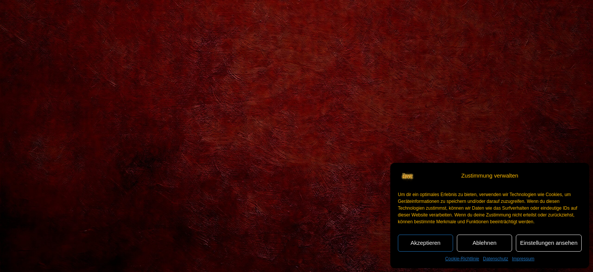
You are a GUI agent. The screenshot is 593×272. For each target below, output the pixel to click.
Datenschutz (495, 258)
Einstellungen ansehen (548, 243)
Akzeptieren (425, 243)
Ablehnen (484, 243)
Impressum (523, 258)
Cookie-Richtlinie (462, 258)
